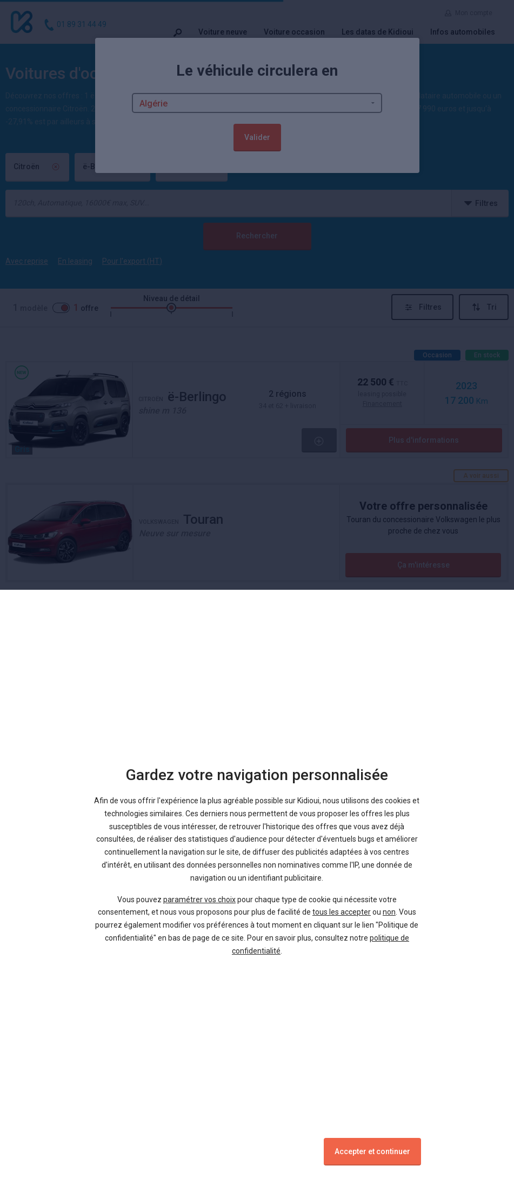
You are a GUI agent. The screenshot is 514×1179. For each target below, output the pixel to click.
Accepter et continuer (372, 1151)
